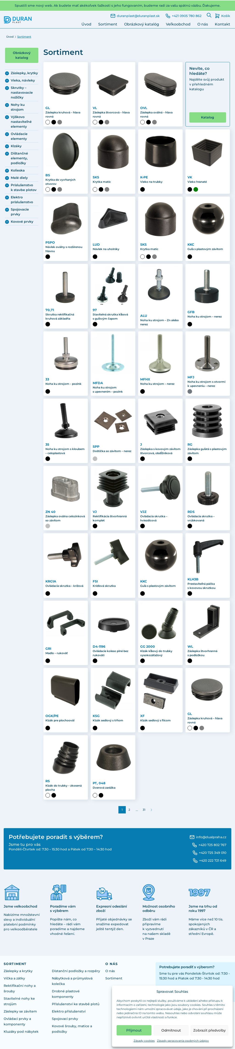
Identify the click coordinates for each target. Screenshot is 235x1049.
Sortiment (107, 24)
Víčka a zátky (14, 978)
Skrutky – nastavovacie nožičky (22, 92)
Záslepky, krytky (24, 73)
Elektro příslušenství (69, 1011)
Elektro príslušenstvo (22, 199)
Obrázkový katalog (22, 55)
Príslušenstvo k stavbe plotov (23, 187)
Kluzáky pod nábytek (21, 1031)
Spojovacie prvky (20, 211)
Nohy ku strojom (18, 107)
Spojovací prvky (65, 1019)
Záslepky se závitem (20, 1011)
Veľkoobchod (178, 24)
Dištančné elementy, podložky (19, 158)
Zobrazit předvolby (209, 1030)
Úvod (86, 24)
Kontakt (222, 24)
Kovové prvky (22, 221)
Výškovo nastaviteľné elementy (21, 122)
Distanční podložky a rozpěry (76, 971)
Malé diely (19, 178)
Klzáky (16, 146)
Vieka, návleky (23, 80)
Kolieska (18, 170)
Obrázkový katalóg (141, 24)
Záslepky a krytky (18, 971)
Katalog (207, 117)
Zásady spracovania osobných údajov (183, 1040)
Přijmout (134, 1030)
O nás (202, 24)
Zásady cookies (144, 1040)
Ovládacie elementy (19, 136)
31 (144, 809)
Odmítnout (171, 1030)
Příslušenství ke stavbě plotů (75, 1004)
